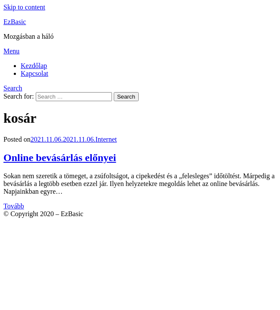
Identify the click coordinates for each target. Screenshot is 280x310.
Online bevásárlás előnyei (59, 157)
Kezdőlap (34, 65)
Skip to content (24, 7)
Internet (106, 139)
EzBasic (14, 21)
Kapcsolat (34, 73)
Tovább (13, 206)
